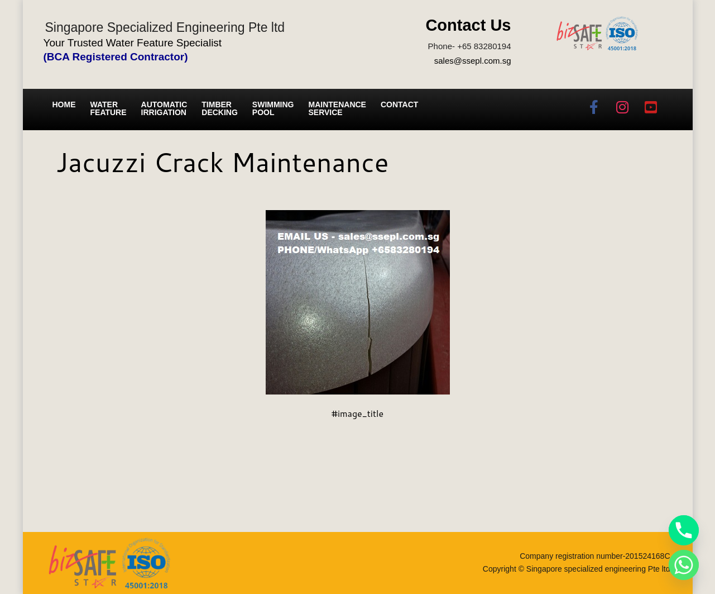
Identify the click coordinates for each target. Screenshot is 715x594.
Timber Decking (219, 108)
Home (64, 104)
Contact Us (468, 25)
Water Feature (108, 108)
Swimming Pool (273, 108)
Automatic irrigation (164, 108)
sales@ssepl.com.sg (472, 60)
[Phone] (684, 530)
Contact (399, 104)
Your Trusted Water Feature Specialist (133, 43)
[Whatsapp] (684, 565)
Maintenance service (337, 108)
